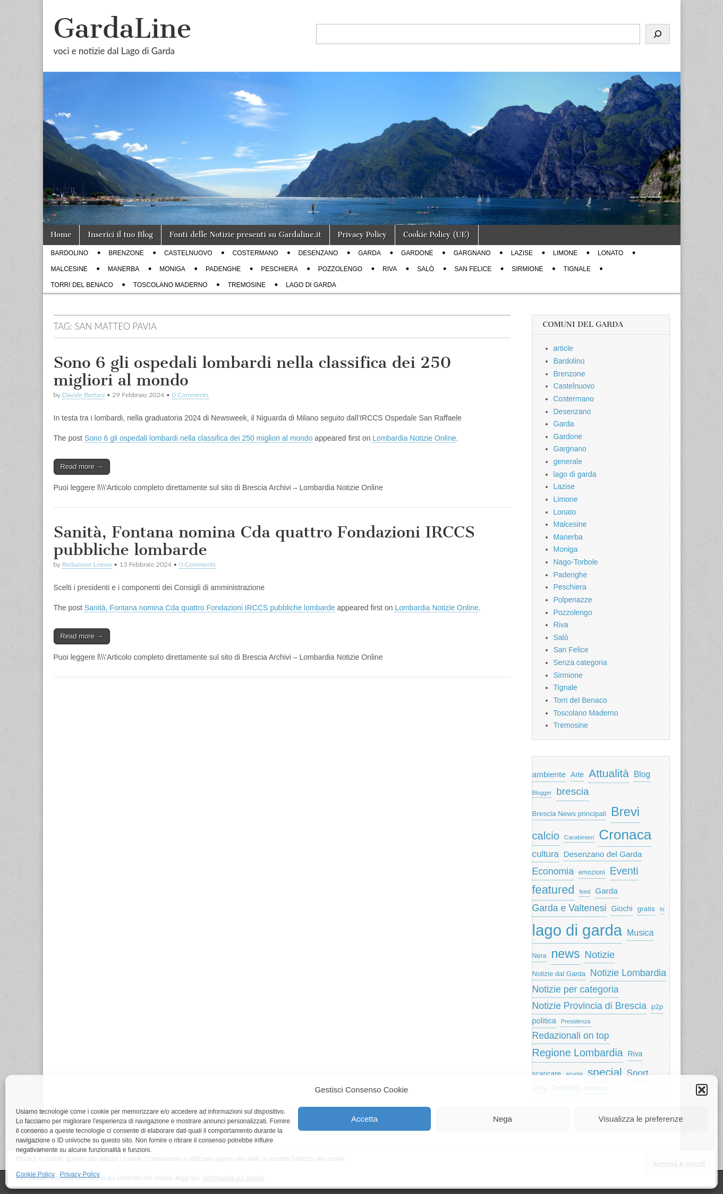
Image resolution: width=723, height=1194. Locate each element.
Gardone (417, 253)
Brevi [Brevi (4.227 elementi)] (625, 811)
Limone (565, 253)
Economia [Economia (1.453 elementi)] (553, 871)
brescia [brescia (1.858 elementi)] (572, 791)
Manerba (123, 269)
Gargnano (472, 253)
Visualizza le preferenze (641, 1118)
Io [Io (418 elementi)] (662, 909)
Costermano (255, 253)
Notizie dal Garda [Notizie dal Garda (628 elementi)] (558, 974)
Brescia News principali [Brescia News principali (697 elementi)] (569, 814)
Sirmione (527, 269)
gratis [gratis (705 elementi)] (645, 909)
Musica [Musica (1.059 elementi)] (640, 932)
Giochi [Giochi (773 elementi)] (621, 908)
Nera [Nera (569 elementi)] (539, 956)
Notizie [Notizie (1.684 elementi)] (600, 954)
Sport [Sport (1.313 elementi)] (638, 1072)
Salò (425, 269)
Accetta (364, 1118)
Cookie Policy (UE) (436, 234)
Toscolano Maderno (170, 285)
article (563, 348)
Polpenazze (573, 599)
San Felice (472, 269)
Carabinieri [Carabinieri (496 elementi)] (579, 837)
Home (61, 234)
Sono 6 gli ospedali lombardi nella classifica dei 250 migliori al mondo (253, 371)
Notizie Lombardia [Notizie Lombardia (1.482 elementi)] (628, 973)
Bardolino (70, 253)
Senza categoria (580, 662)
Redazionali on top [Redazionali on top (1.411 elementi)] (570, 1035)
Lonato (610, 253)
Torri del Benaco (82, 285)
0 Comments (190, 395)
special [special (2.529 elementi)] (605, 1072)
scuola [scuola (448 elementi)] (574, 1074)
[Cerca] (657, 34)
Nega (502, 1118)
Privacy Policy (80, 1174)
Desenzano (318, 253)
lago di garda (311, 285)
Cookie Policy (35, 1174)
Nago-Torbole (576, 562)
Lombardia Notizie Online (414, 438)
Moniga (172, 269)
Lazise (522, 253)
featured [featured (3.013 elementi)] (553, 889)
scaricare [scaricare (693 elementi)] (547, 1074)
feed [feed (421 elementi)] (584, 891)
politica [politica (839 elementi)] (544, 1020)
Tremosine (247, 285)
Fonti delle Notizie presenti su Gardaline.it (245, 234)
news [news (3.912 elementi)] (565, 954)
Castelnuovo (188, 253)
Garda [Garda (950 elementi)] (606, 890)
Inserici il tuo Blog (120, 234)
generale (568, 461)
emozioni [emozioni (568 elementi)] (592, 872)
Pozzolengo (340, 269)
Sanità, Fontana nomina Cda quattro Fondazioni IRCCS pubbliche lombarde (264, 541)
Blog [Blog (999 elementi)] (642, 774)
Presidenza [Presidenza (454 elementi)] (576, 1021)
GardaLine (123, 28)
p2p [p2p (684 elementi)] (657, 1007)
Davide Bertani (83, 395)
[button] (701, 1089)
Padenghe (223, 269)
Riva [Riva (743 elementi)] (635, 1053)
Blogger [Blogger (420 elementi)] (542, 792)
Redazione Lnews (87, 564)
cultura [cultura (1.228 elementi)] (545, 854)
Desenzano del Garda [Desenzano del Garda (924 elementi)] (603, 854)
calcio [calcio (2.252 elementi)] (545, 836)
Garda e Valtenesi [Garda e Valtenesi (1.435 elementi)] (569, 908)
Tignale (577, 269)
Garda (369, 253)
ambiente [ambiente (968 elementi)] (549, 774)
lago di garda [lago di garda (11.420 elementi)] (577, 930)
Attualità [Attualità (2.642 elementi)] (609, 773)
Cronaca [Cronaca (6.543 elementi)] (625, 835)
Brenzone (126, 253)
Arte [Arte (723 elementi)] (577, 775)
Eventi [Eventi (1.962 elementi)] (624, 871)
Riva (389, 269)
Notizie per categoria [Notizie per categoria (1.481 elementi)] (575, 989)
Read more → (82, 466)
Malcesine (69, 269)
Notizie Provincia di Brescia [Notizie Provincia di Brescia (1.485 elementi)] (589, 1005)
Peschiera (279, 269)
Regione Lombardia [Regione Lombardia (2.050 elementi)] (577, 1052)
